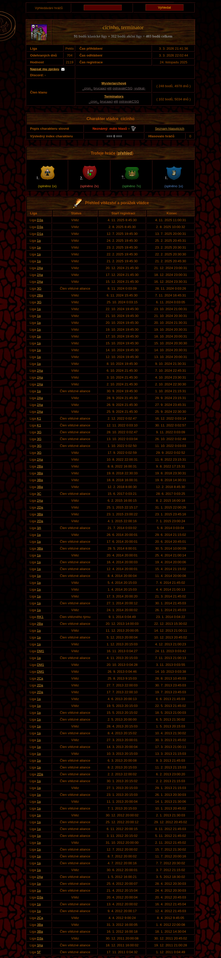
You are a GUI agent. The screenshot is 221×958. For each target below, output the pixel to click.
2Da (40, 507)
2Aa (40, 268)
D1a (40, 234)
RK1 (40, 617)
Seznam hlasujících (169, 128)
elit (109, 88)
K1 (39, 418)
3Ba (40, 473)
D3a (40, 220)
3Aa (40, 945)
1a (39, 240)
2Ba (40, 295)
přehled (125, 153)
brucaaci (99, 88)
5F (39, 952)
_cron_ (87, 88)
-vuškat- (139, 88)
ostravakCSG (122, 88)
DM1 (40, 651)
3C (39, 494)
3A (39, 528)
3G (39, 288)
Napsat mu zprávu (44, 69)
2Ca (40, 678)
